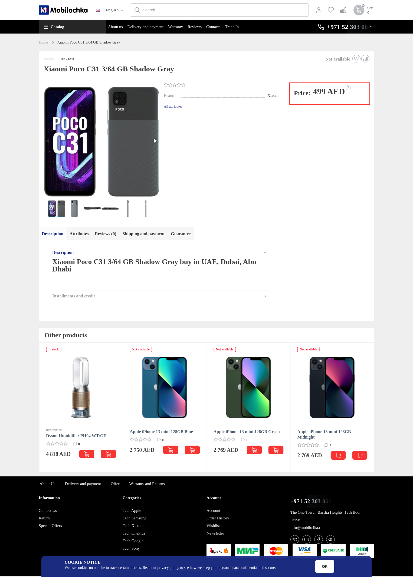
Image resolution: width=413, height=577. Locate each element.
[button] (100, 141)
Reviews (195, 27)
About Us (47, 484)
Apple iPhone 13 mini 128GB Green (247, 432)
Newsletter (215, 534)
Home (43, 42)
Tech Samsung (134, 519)
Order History (217, 519)
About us (115, 27)
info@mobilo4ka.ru (306, 528)
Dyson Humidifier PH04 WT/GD (76, 436)
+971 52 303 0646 (312, 502)
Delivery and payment (145, 27)
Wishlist (213, 526)
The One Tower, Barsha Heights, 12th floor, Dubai (326, 517)
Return (44, 519)
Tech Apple (132, 511)
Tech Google (133, 541)
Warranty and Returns (147, 484)
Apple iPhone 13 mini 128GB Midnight (324, 435)
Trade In (232, 27)
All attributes (173, 106)
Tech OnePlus (134, 534)
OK (325, 566)
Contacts (213, 27)
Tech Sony (131, 549)
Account (213, 511)
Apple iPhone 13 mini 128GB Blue (161, 432)
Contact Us (48, 511)
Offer (115, 484)
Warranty (175, 27)
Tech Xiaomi (133, 526)
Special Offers (50, 526)
